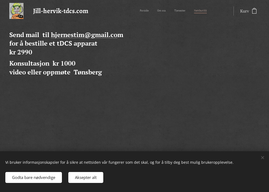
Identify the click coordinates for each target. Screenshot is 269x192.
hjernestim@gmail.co (84, 34)
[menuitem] (182, 11)
